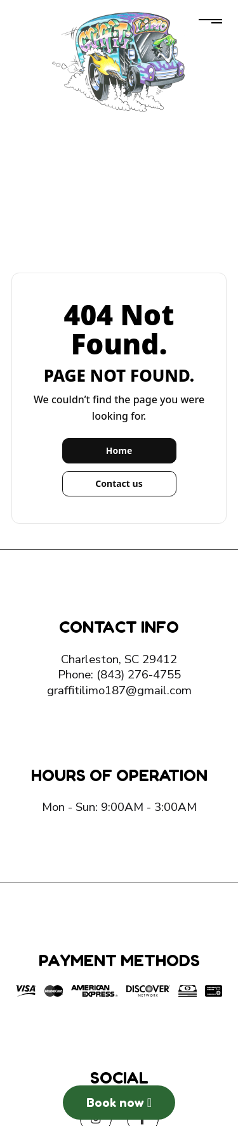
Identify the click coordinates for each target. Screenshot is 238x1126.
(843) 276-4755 (138, 674)
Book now (119, 1102)
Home (119, 450)
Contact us (118, 483)
